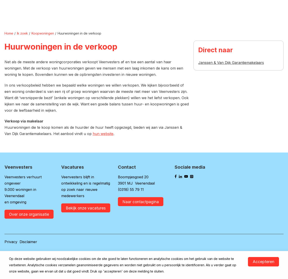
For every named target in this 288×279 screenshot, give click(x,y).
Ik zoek (22, 33)
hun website (103, 133)
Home (8, 33)
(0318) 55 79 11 (131, 189)
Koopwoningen (43, 33)
